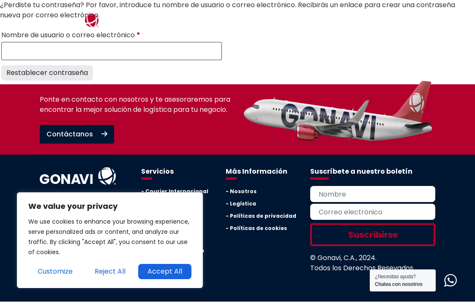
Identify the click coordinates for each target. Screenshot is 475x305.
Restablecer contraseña (47, 73)
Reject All (110, 271)
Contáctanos (76, 134)
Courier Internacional (176, 191)
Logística (243, 203)
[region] (110, 240)
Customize (55, 271)
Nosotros (243, 191)
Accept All (164, 271)
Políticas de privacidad (263, 215)
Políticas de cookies (258, 228)
